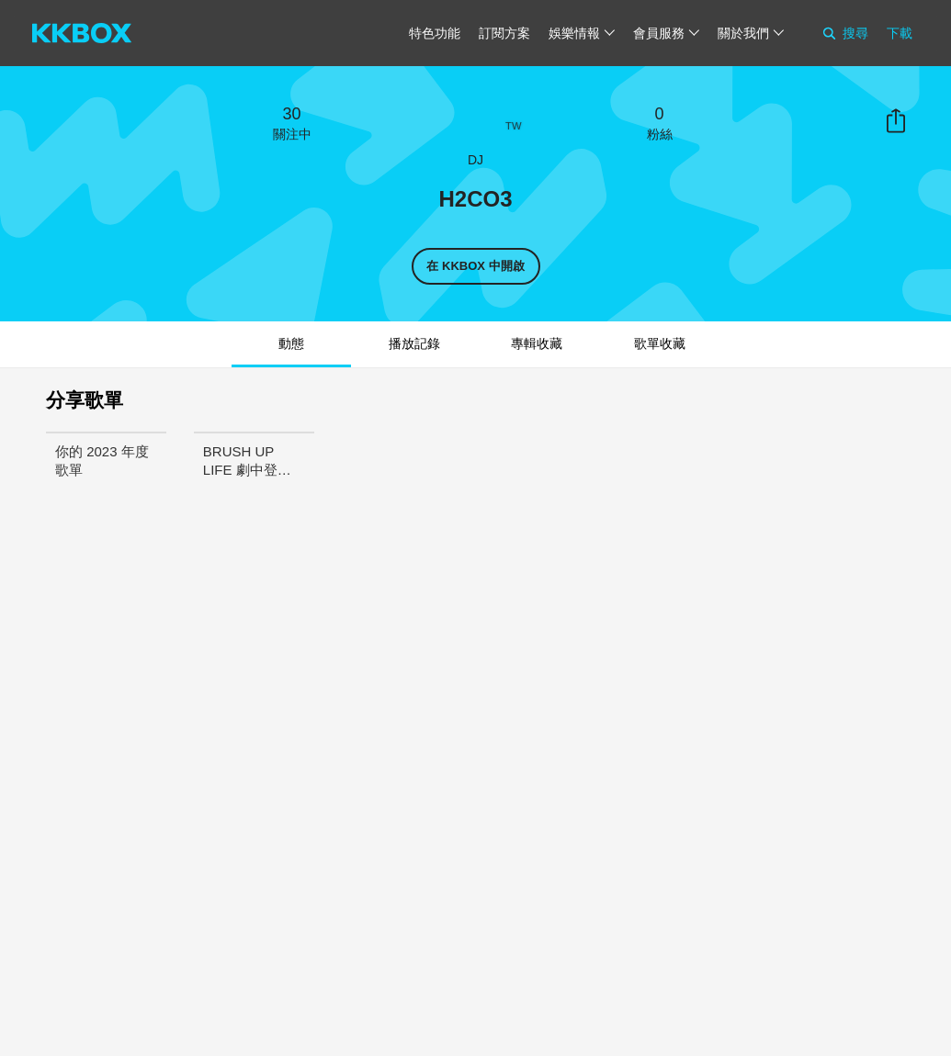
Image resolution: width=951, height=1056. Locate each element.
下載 (899, 33)
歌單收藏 (659, 343)
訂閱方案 (504, 33)
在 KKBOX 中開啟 (475, 266)
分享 (895, 121)
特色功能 (434, 33)
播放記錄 (414, 343)
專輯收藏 (536, 343)
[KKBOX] (82, 33)
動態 (291, 343)
